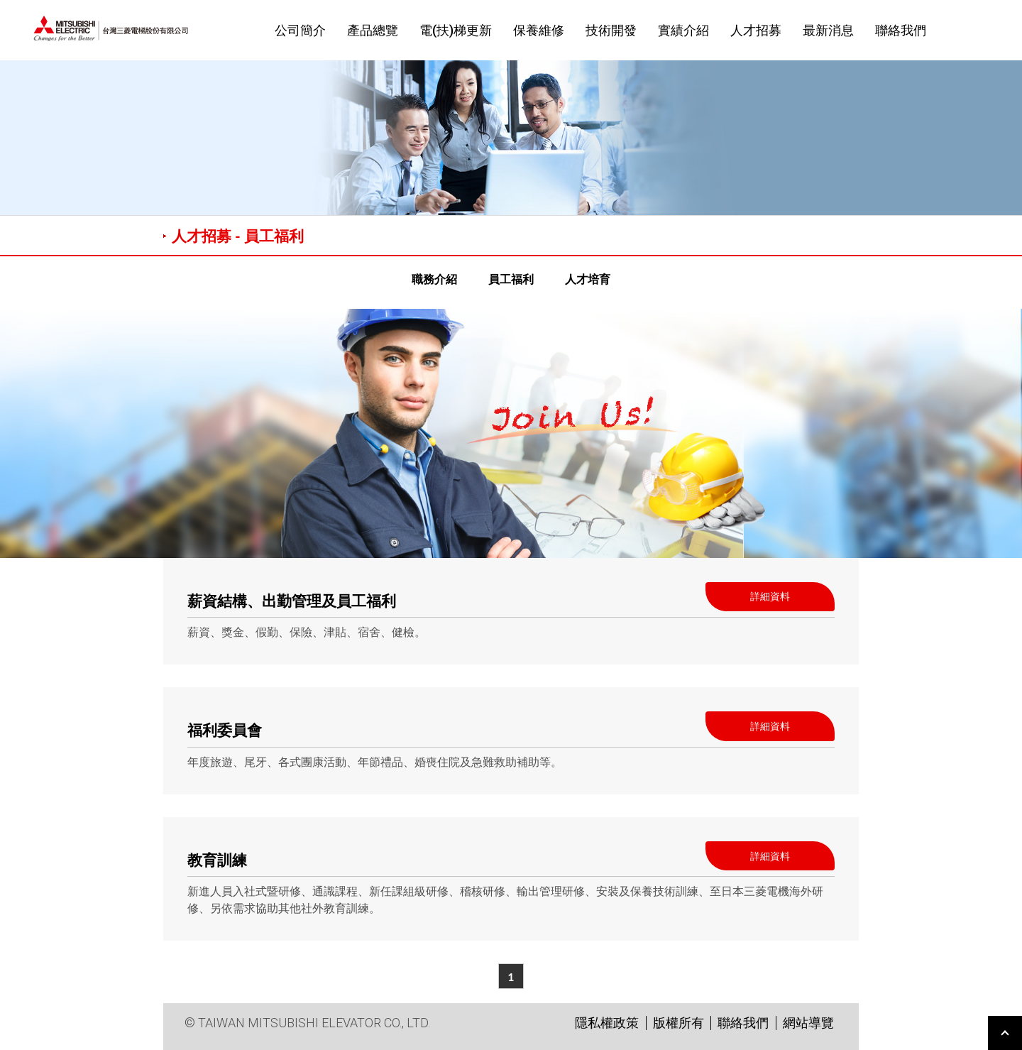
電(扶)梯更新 (455, 30)
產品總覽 (372, 30)
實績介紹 (683, 30)
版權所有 (678, 1022)
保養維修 (538, 30)
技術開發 (611, 30)
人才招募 (755, 30)
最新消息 (828, 30)
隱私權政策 (607, 1022)
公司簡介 (300, 30)
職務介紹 (434, 278)
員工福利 (511, 278)
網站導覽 (808, 1022)
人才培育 (587, 278)
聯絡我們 (900, 30)
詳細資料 (770, 596)
